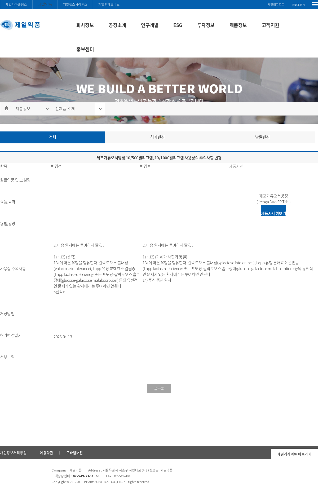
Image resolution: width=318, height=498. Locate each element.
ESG (177, 25)
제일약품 (45, 4)
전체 (52, 137)
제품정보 (238, 25)
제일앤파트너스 (109, 4)
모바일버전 (74, 452)
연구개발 (149, 25)
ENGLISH (298, 4)
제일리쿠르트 (276, 4)
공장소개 (117, 25)
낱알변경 (262, 137)
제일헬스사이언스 (75, 4)
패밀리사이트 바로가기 (294, 453)
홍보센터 (85, 49)
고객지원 (270, 25)
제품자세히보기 (273, 213)
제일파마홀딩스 (16, 4)
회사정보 (85, 25)
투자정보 (206, 25)
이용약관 (46, 452)
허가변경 (157, 137)
